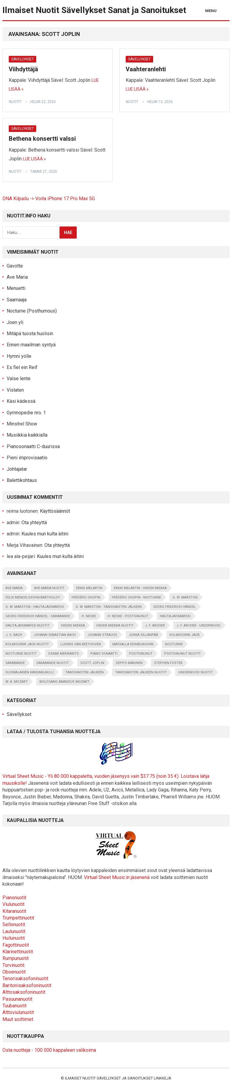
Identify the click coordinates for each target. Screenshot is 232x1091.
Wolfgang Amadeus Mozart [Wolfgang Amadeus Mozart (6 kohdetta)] (64, 682)
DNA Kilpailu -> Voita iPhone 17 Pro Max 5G (48, 198)
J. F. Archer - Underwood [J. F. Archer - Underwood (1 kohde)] (198, 625)
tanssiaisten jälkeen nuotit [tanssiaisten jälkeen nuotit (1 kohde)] (141, 672)
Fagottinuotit (15, 945)
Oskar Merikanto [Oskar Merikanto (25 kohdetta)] (63, 654)
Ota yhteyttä (34, 522)
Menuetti (16, 288)
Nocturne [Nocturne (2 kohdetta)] (174, 644)
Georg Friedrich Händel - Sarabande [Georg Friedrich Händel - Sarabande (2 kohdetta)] (37, 616)
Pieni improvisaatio (27, 457)
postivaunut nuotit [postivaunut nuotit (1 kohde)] (182, 654)
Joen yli (15, 322)
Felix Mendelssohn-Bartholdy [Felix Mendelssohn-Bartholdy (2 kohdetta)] (32, 597)
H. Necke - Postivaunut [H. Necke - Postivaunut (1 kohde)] (128, 616)
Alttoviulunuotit (18, 1012)
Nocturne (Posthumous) (32, 311)
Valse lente (19, 378)
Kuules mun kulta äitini (44, 534)
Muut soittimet (17, 1019)
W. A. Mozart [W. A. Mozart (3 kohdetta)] (16, 682)
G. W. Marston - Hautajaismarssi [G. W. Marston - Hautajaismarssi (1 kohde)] (34, 607)
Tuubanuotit (14, 1006)
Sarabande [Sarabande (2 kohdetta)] (15, 663)
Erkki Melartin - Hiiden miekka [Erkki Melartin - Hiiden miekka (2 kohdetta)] (140, 588)
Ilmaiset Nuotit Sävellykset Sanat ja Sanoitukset (94, 10)
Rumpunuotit (15, 958)
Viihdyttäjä (23, 69)
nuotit (15, 102)
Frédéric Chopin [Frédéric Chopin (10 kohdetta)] (86, 597)
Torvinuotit (13, 965)
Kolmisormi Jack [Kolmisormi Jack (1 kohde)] (184, 635)
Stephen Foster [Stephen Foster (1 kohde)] (168, 663)
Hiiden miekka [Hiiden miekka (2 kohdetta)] (73, 625)
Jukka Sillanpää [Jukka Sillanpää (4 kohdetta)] (143, 635)
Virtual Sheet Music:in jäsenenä (117, 877)
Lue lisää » (137, 89)
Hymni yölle (19, 356)
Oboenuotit (14, 972)
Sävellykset (22, 59)
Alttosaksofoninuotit (23, 992)
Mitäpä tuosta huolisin (30, 333)
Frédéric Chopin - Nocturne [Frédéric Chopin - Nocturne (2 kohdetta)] (136, 597)
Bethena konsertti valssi (42, 138)
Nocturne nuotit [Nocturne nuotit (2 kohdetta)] (21, 654)
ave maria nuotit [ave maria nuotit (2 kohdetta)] (49, 588)
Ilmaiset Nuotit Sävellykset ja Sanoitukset (109, 1078)
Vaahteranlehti (146, 69)
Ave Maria (17, 277)
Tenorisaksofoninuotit (25, 978)
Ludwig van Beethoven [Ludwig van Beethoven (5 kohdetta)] (80, 644)
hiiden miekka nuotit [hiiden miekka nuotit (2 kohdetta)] (115, 625)
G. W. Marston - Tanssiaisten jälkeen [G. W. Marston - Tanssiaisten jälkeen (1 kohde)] (109, 607)
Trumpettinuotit (18, 918)
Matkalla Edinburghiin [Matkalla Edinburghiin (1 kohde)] (132, 644)
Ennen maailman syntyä (31, 345)
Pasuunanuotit (17, 999)
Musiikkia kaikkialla (27, 435)
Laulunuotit (13, 931)
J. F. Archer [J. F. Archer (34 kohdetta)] (155, 625)
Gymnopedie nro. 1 (26, 413)
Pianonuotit (14, 897)
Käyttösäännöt (55, 511)
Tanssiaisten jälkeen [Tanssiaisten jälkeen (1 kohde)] (84, 672)
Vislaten (15, 390)
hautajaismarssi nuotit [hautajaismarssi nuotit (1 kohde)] (27, 625)
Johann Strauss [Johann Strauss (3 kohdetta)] (102, 635)
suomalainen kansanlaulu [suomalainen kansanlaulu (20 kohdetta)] (29, 672)
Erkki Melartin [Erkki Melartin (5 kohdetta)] (89, 588)
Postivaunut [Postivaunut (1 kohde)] (141, 654)
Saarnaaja (17, 300)
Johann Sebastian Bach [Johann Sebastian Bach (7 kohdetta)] (55, 635)
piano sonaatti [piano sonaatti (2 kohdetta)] (104, 654)
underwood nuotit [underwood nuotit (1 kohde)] (195, 672)
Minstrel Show (22, 424)
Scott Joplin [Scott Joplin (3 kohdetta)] (92, 663)
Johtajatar (17, 469)
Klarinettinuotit (17, 952)
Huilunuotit (13, 938)
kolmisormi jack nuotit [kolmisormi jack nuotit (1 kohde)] (27, 644)
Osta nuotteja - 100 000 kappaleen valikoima (49, 1050)
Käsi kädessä (21, 401)
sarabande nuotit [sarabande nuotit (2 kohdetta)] (52, 663)
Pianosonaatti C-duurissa (33, 446)
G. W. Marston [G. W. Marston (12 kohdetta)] (185, 597)
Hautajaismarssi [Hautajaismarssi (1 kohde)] (175, 616)
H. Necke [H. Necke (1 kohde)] (89, 616)
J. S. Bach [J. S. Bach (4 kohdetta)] (13, 635)
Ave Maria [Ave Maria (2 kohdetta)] (14, 588)
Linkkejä (162, 1078)
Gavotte (15, 266)
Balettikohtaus (22, 480)
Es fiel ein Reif (22, 367)
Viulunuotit (13, 904)
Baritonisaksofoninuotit (26, 985)
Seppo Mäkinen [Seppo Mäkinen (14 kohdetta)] (129, 663)
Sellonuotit (13, 924)
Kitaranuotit (14, 911)
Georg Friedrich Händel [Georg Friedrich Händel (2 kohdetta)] (174, 607)
